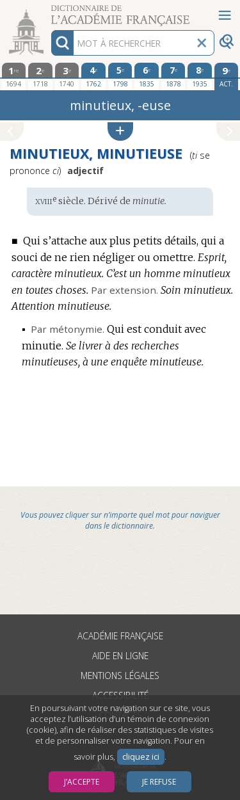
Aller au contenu (50, 11)
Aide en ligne (120, 656)
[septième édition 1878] (173, 76)
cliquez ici (140, 756)
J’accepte (81, 781)
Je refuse (159, 781)
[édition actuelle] (226, 76)
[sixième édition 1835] (146, 76)
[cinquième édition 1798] (120, 76)
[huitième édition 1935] (200, 76)
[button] (120, 131)
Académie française (120, 636)
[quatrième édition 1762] (93, 76)
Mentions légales (120, 675)
